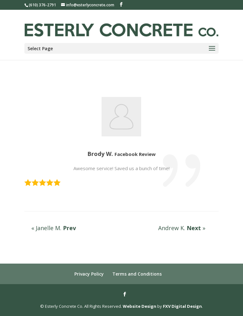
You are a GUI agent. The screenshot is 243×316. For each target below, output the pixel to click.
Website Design (139, 306)
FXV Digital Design (182, 306)
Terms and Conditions (137, 274)
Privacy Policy (89, 274)
